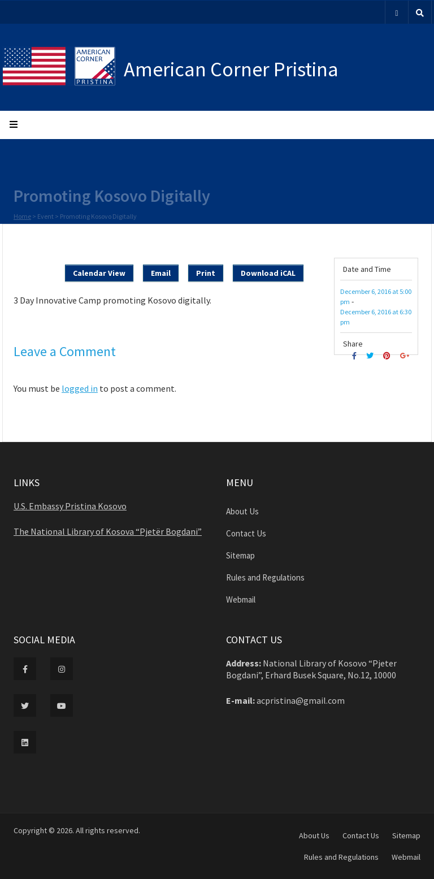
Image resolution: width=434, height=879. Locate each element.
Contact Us (246, 533)
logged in (80, 388)
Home (22, 217)
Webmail (240, 599)
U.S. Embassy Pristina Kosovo (70, 506)
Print (205, 273)
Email (161, 273)
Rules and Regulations (265, 577)
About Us (242, 511)
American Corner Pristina (231, 69)
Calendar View (99, 273)
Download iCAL (268, 273)
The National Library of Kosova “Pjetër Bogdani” (108, 531)
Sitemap (240, 555)
